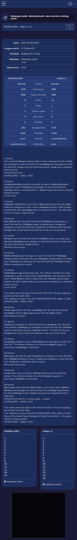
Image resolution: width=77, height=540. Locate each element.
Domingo (21, 161)
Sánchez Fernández (14, 241)
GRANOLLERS (11, 431)
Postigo (7, 230)
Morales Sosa (55, 278)
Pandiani (47, 221)
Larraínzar (9, 275)
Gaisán (43, 190)
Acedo (69, 161)
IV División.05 (28, 48)
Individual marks (15, 481)
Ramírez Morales (12, 255)
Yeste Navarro (11, 273)
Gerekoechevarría (13, 184)
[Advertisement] (39, 514)
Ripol (42, 204)
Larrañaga (45, 164)
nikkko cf (47, 431)
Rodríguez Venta (12, 204)
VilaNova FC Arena (30, 53)
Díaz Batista (10, 221)
